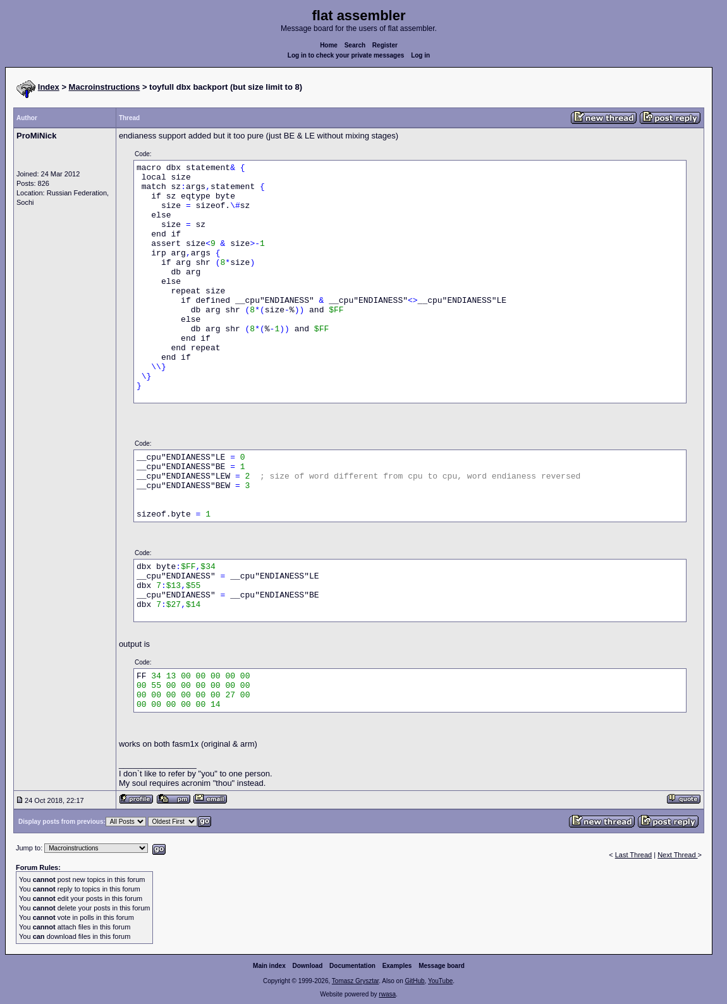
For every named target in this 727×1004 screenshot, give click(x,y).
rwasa (387, 994)
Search (355, 45)
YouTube (440, 980)
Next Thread (677, 855)
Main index (269, 965)
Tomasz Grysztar (355, 980)
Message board (441, 965)
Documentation (352, 965)
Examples (397, 965)
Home (329, 45)
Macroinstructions (104, 87)
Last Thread (633, 855)
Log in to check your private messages (346, 55)
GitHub (414, 980)
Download (308, 965)
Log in (420, 55)
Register (385, 45)
